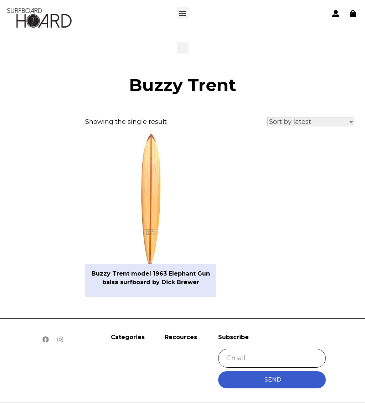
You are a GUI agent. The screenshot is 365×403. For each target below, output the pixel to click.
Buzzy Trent (182, 85)
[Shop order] (310, 121)
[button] (40, 19)
